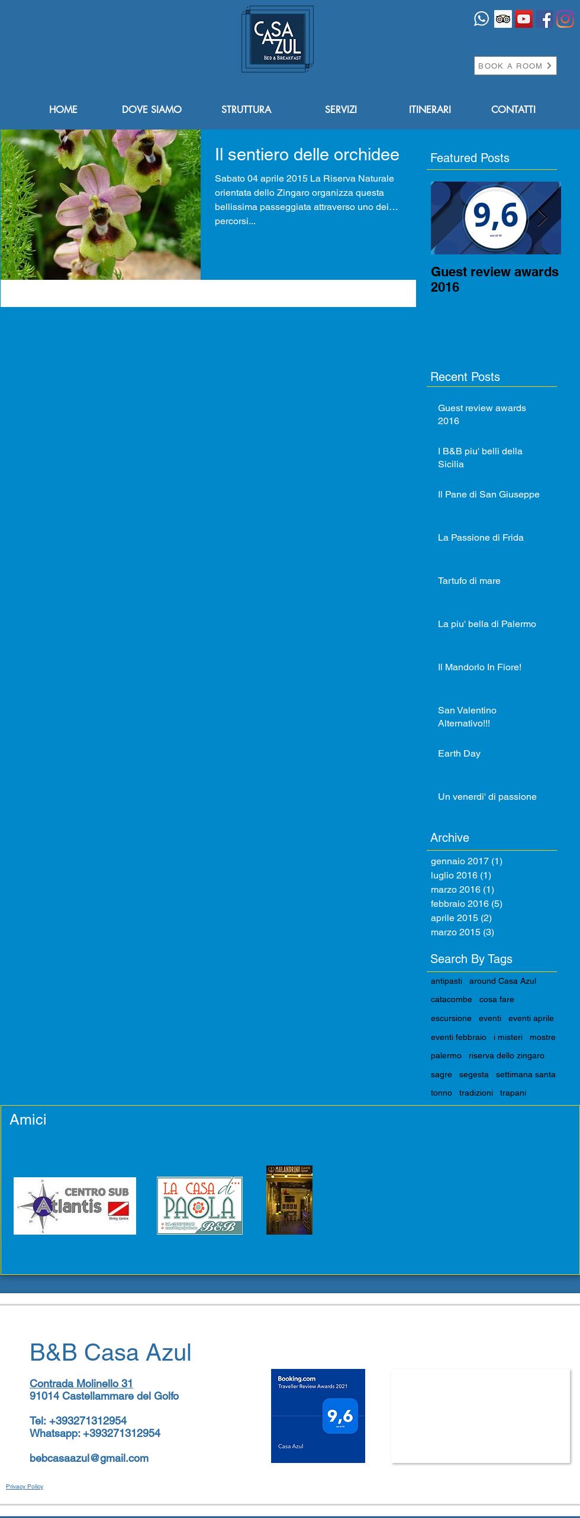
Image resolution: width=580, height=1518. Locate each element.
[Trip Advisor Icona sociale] (503, 19)
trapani (513, 1092)
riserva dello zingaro (506, 1055)
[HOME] (63, 110)
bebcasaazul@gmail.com (89, 1458)
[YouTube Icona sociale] (524, 19)
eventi (490, 1018)
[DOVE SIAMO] (151, 110)
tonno (441, 1092)
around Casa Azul (502, 981)
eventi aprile (531, 1018)
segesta (474, 1074)
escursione (451, 1018)
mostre (543, 1037)
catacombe (451, 999)
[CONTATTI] (513, 110)
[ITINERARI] (430, 110)
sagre (441, 1074)
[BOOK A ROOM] (515, 65)
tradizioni (476, 1092)
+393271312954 (88, 1420)
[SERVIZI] (341, 110)
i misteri (508, 1037)
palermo (446, 1055)
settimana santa (526, 1074)
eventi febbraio (458, 1037)
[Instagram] (565, 19)
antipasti (446, 981)
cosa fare (496, 999)
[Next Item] (542, 218)
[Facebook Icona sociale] (544, 19)
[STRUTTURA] (246, 110)
